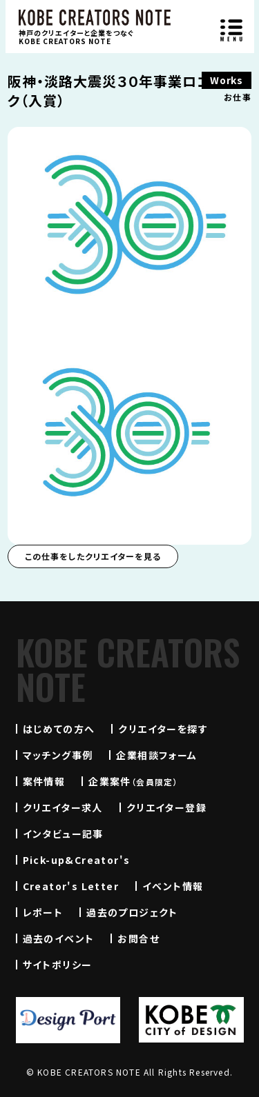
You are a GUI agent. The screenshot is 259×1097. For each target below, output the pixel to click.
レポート (43, 912)
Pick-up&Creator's (77, 860)
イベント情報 (172, 886)
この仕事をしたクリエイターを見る (93, 556)
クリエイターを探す (163, 729)
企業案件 (133, 781)
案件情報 (44, 781)
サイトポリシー (58, 965)
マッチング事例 (58, 755)
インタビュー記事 (63, 834)
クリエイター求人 (63, 807)
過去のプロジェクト (132, 912)
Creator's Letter (71, 886)
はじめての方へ (59, 729)
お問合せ (138, 938)
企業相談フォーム (156, 755)
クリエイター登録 (166, 807)
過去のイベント (59, 938)
